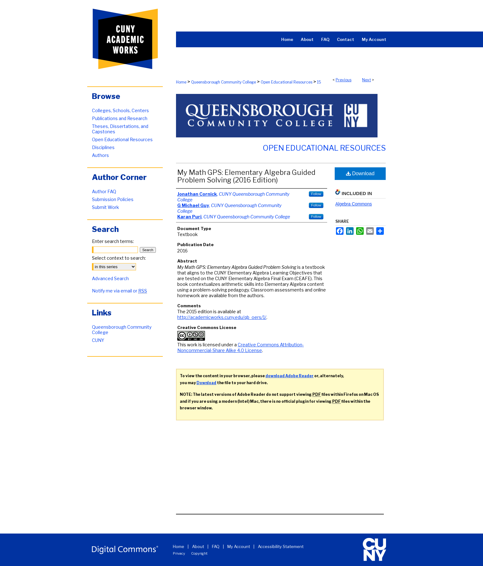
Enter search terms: (113, 241)
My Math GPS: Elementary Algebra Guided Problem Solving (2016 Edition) (246, 176)
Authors (100, 155)
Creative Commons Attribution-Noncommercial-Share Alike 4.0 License (240, 347)
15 (319, 82)
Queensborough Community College (223, 82)
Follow (316, 194)
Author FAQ (104, 191)
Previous (343, 80)
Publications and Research (119, 118)
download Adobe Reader (289, 375)
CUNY (98, 340)
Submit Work (105, 207)
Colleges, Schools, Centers (120, 110)
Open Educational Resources (286, 82)
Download (360, 173)
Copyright (199, 553)
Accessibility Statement (281, 546)
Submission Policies (113, 199)
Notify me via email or (119, 290)
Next (366, 80)
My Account (238, 546)
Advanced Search (110, 278)
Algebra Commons (353, 203)
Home (181, 82)
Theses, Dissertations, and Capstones (120, 129)
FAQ (215, 546)
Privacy (179, 553)
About (198, 546)
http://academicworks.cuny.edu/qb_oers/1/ (221, 317)
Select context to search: (119, 258)
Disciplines (103, 147)
